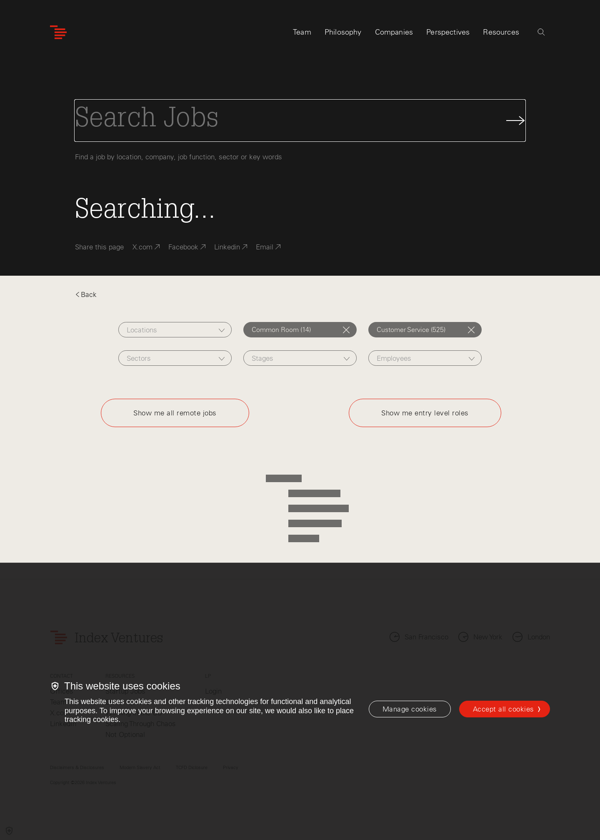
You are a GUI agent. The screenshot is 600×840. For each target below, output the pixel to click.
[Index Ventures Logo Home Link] (58, 32)
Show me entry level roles (425, 413)
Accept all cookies (503, 709)
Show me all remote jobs (175, 413)
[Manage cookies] (410, 709)
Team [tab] (302, 32)
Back (86, 294)
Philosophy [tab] (343, 32)
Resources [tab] (501, 32)
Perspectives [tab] (448, 32)
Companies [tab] (394, 32)
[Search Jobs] (300, 120)
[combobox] (174, 329)
